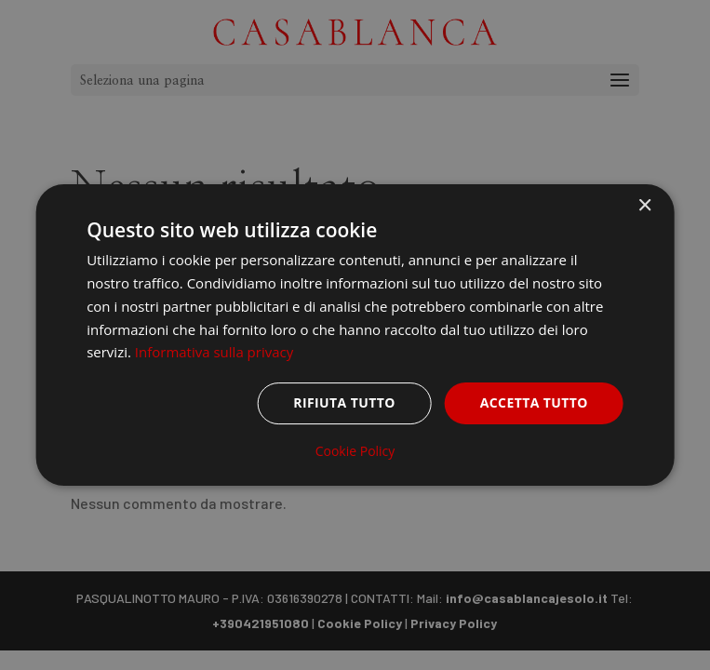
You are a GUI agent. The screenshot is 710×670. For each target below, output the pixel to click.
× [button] (644, 206)
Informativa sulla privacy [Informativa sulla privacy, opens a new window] (214, 351)
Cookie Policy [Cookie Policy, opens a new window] (355, 451)
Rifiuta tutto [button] (344, 402)
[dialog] (355, 335)
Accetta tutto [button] (534, 402)
